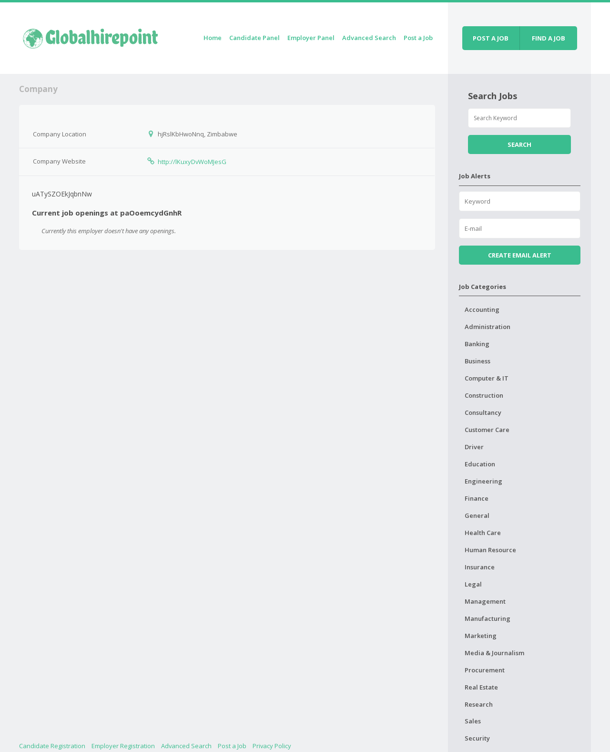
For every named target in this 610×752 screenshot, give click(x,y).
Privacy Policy (272, 746)
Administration (487, 326)
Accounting (482, 309)
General (477, 515)
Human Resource (490, 550)
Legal (473, 584)
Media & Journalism (494, 653)
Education (480, 464)
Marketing (481, 635)
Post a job (490, 38)
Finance (476, 498)
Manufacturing (487, 618)
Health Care (483, 532)
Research (479, 704)
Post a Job (418, 37)
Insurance (480, 567)
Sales (473, 721)
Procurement (485, 670)
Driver (474, 447)
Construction (484, 395)
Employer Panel (311, 37)
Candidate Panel (254, 37)
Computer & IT (486, 378)
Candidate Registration (52, 746)
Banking (477, 344)
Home (212, 37)
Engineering (483, 481)
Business (477, 361)
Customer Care (487, 429)
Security (477, 738)
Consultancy (483, 412)
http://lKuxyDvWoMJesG (192, 161)
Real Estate (481, 687)
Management (485, 601)
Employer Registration (123, 746)
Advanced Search (369, 37)
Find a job (548, 38)
